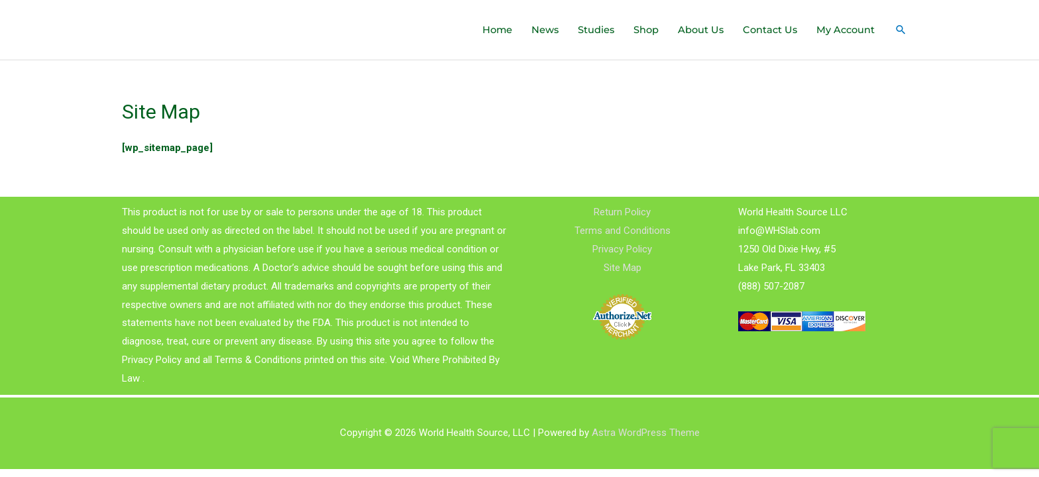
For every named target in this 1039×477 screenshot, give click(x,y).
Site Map (622, 268)
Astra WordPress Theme (646, 433)
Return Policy (622, 212)
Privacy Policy (622, 249)
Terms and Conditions (622, 231)
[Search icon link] (900, 29)
